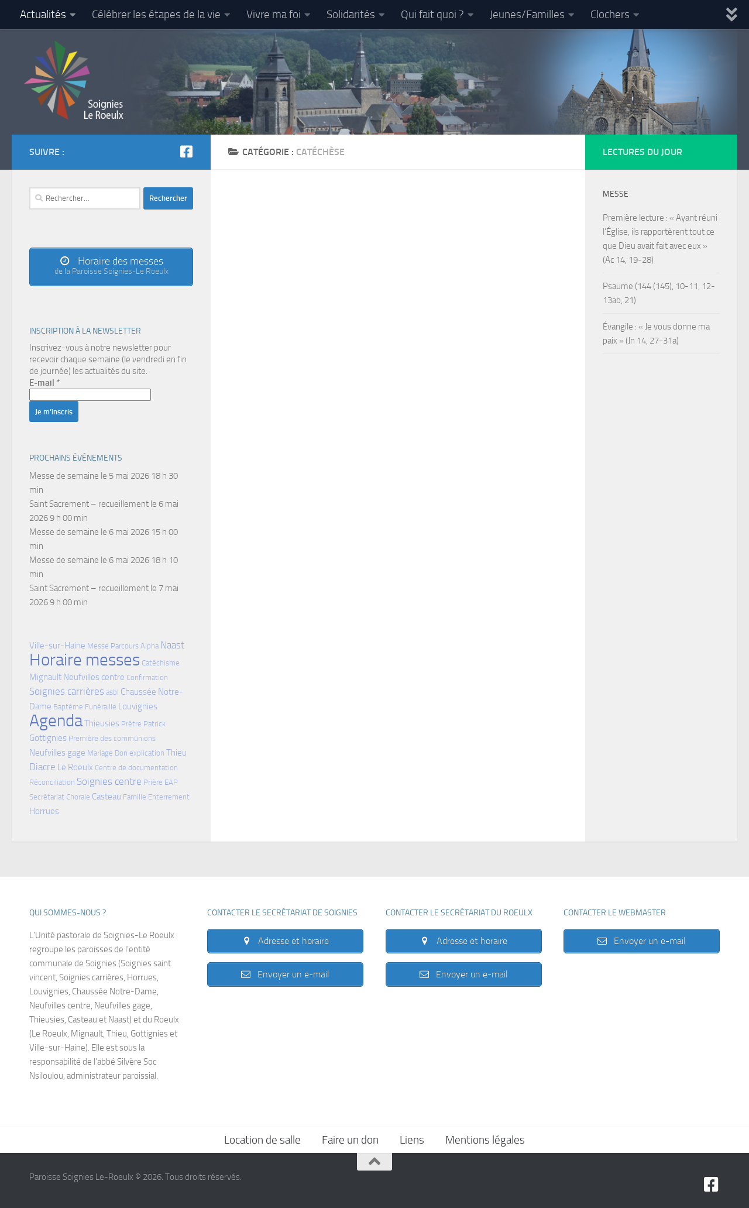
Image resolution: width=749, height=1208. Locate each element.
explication (146, 753)
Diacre (42, 767)
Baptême (68, 706)
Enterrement (169, 796)
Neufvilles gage (57, 752)
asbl (112, 692)
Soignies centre (109, 781)
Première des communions (112, 738)
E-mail (44, 383)
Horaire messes (84, 660)
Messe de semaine (64, 476)
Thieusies (101, 723)
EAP (171, 782)
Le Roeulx (75, 767)
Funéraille (100, 706)
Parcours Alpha (135, 645)
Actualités (43, 14)
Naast (172, 645)
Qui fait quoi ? (432, 14)
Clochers (610, 14)
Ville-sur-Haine (57, 645)
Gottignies (48, 738)
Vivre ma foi (273, 14)
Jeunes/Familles (527, 14)
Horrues (44, 811)
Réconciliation (52, 782)
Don (121, 753)
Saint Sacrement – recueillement (89, 504)
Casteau (106, 796)
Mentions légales (485, 1140)
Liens (412, 1140)
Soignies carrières (66, 691)
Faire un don (350, 1140)
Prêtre (131, 723)
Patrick (154, 723)
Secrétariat (46, 796)
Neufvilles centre (94, 677)
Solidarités (351, 14)
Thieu (176, 752)
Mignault (45, 677)
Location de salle (262, 1140)
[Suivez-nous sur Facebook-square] (186, 152)
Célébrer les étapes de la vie (156, 14)
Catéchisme (161, 662)
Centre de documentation (136, 767)
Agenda (56, 721)
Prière (153, 782)
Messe (98, 645)
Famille (134, 796)
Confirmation (147, 677)
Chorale (78, 796)
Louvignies (137, 706)
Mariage (100, 753)
